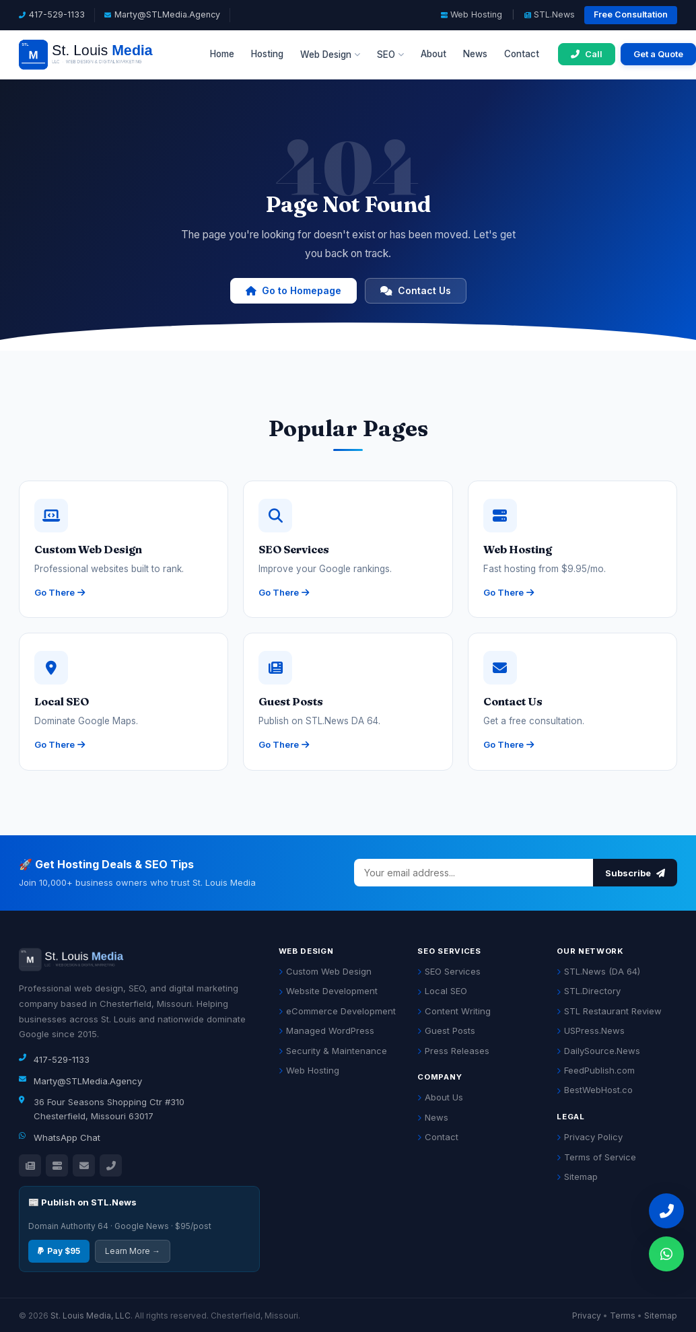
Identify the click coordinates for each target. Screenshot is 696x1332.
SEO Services (449, 971)
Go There (59, 592)
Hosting (267, 53)
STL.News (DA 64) (598, 971)
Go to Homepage (293, 290)
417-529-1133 (57, 14)
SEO (390, 54)
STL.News (549, 14)
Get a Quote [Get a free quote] (658, 53)
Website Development (328, 990)
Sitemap (577, 1176)
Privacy (586, 1315)
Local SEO (442, 990)
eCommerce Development (337, 1011)
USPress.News (591, 1030)
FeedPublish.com (596, 1070)
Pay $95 (59, 1251)
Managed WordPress (326, 1030)
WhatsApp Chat (67, 1137)
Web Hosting (471, 14)
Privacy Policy (590, 1136)
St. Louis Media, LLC (90, 1315)
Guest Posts (446, 1030)
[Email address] (473, 872)
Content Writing (454, 1011)
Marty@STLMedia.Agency (167, 14)
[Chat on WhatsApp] (666, 1253)
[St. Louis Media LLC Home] (105, 54)
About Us (440, 1097)
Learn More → (132, 1251)
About (433, 53)
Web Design (330, 54)
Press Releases (453, 1050)
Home (222, 53)
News (475, 53)
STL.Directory (589, 990)
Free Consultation (631, 14)
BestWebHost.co (595, 1089)
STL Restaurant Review (609, 1011)
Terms (622, 1315)
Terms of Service (596, 1157)
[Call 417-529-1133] (586, 54)
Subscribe (635, 873)
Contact (521, 53)
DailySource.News (598, 1050)
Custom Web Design (325, 971)
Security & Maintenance (333, 1050)
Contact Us (415, 290)
